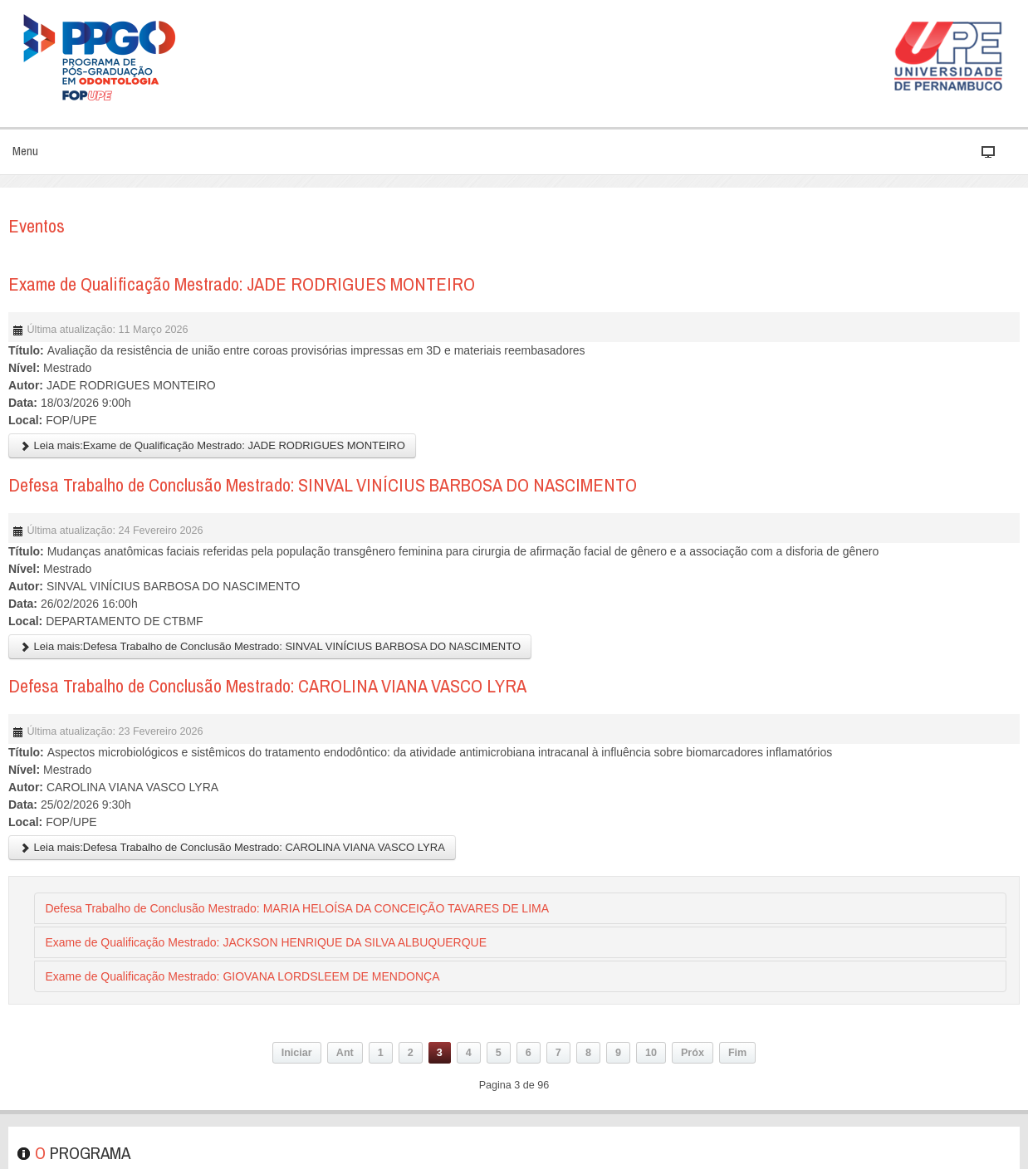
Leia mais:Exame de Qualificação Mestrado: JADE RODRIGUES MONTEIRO (212, 445)
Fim (737, 1053)
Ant (345, 1053)
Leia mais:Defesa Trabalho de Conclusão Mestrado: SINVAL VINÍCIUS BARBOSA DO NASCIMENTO (270, 646)
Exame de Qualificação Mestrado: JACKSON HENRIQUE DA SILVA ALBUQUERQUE (266, 942)
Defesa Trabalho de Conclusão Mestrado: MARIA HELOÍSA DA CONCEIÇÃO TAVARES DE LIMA (297, 908)
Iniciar (296, 1053)
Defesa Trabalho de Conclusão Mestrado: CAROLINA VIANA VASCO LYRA (267, 685)
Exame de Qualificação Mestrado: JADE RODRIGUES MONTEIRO (241, 283)
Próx (692, 1053)
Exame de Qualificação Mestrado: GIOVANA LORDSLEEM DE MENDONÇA (242, 976)
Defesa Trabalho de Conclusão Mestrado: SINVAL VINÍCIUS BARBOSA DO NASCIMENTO (322, 484)
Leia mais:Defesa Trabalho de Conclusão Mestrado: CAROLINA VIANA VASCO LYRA (232, 847)
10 (651, 1053)
